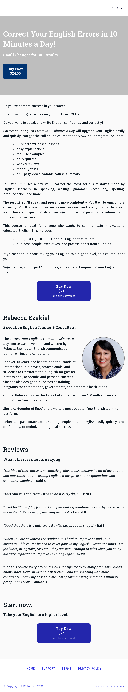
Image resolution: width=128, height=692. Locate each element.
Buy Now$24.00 (16, 71)
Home (30, 668)
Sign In (119, 8)
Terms (67, 668)
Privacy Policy (90, 668)
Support (48, 668)
